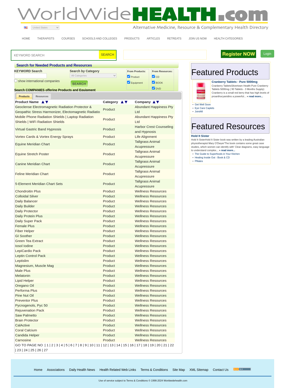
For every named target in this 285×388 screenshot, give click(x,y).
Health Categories (228, 38)
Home (26, 38)
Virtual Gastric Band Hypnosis (38, 129)
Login (267, 53)
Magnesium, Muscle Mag (34, 266)
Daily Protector (26, 211)
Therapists (45, 38)
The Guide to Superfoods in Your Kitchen (217, 153)
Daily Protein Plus (28, 216)
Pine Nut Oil (24, 295)
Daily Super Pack (28, 221)
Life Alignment (146, 137)
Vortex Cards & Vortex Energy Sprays (44, 137)
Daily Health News (82, 370)
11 (98, 345)
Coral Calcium (26, 330)
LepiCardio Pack (28, 251)
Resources (42, 96)
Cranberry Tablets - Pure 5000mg (234, 81)
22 (172, 345)
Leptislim (22, 261)
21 (165, 345)
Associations (56, 370)
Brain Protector (26, 320)
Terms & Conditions (154, 370)
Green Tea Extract (29, 241)
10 (91, 345)
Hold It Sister (200, 136)
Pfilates (199, 161)
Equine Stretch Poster (32, 154)
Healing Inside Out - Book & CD (212, 157)
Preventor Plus (26, 300)
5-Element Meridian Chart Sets (39, 184)
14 (118, 345)
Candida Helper (27, 335)
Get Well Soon (203, 104)
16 (131, 345)
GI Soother (23, 236)
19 (152, 345)
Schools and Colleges (99, 38)
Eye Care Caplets (204, 108)
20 (158, 345)
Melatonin (22, 275)
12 (105, 345)
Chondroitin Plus (28, 191)
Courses (68, 38)
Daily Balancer (26, 201)
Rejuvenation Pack (29, 310)
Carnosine (23, 340)
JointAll (199, 111)
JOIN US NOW (198, 38)
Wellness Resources (150, 191)
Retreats (174, 38)
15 (125, 345)
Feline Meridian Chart (31, 174)
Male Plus (22, 271)
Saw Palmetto (26, 315)
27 (46, 350)
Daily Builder (25, 206)
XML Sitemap (198, 370)
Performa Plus (26, 290)
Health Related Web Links (118, 370)
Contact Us (220, 370)
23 (19, 350)
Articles (153, 38)
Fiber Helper (24, 231)
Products (131, 38)
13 (111, 345)
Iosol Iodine (24, 246)
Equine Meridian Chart (32, 144)
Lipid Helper (24, 280)
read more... (256, 96)
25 (32, 350)
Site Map (179, 370)
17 (138, 345)
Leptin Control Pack (30, 256)
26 (39, 350)
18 (145, 345)
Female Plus (25, 226)
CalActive (22, 325)
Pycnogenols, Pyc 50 (31, 305)
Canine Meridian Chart (32, 164)
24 (26, 350)
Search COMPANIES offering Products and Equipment (55, 90)
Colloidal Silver (26, 196)
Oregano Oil (24, 285)
